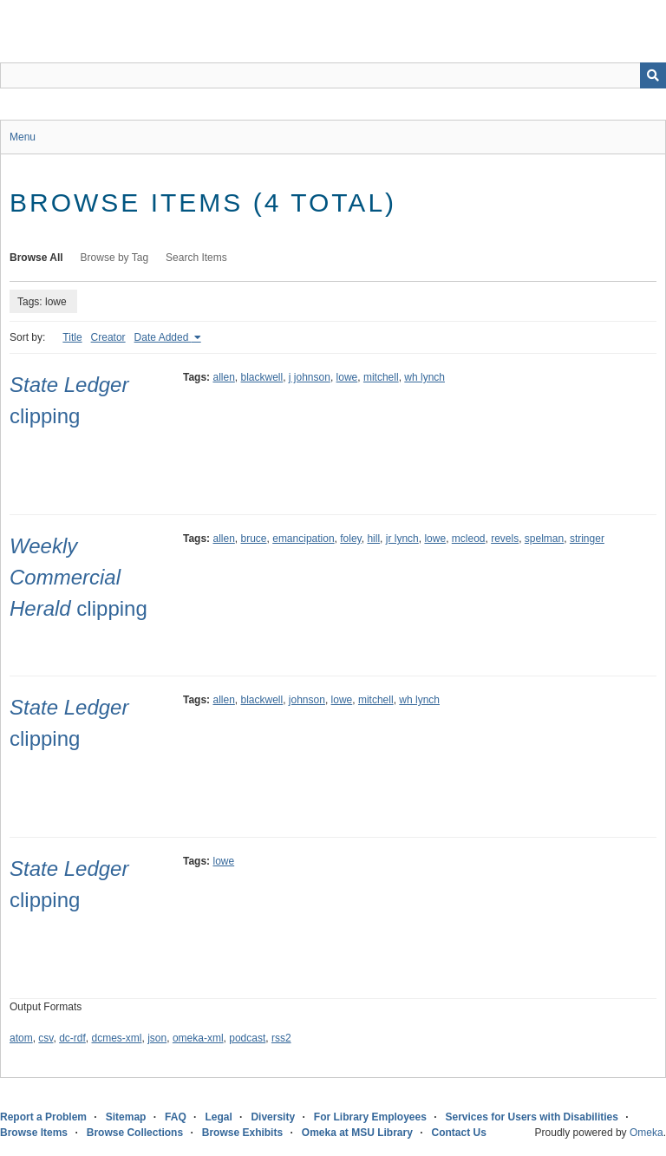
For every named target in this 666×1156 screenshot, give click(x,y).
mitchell (381, 377)
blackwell (262, 377)
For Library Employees (370, 1117)
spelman (544, 538)
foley (350, 538)
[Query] (333, 75)
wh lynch (424, 377)
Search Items (196, 257)
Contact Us (459, 1133)
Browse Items (34, 1133)
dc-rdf (72, 1038)
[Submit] (653, 75)
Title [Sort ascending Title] (72, 337)
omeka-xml (198, 1038)
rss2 (281, 1038)
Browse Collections (135, 1133)
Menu (23, 137)
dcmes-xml (117, 1038)
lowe (347, 377)
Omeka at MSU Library (357, 1133)
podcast (247, 1038)
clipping (78, 577)
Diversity (273, 1117)
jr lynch (402, 538)
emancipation (303, 538)
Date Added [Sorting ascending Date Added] (163, 337)
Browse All (36, 257)
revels (505, 538)
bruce (254, 538)
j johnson (309, 377)
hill (373, 538)
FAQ (175, 1117)
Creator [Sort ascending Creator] (108, 337)
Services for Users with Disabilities (532, 1117)
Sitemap (126, 1117)
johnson (307, 700)
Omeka (646, 1133)
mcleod (469, 538)
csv (45, 1038)
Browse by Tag (115, 257)
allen (223, 377)
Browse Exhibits (242, 1133)
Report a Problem (43, 1117)
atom (21, 1038)
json (156, 1038)
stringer (587, 538)
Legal (218, 1117)
